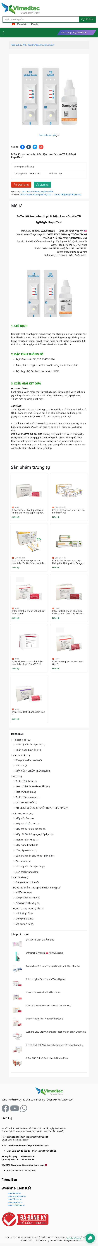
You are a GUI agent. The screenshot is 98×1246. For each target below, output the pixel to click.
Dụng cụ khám (24, 918)
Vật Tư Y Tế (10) (21, 755)
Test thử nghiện (24, 791)
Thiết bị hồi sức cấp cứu (29, 744)
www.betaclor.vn (15, 1202)
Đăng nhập (22, 24)
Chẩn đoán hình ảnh (27, 749)
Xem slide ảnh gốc (49, 135)
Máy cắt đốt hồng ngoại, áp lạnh (33, 834)
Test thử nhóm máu (27, 797)
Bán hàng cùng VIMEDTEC (74, 32)
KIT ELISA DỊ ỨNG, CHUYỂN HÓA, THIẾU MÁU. (41, 807)
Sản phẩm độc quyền (27, 759)
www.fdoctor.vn (15, 1199)
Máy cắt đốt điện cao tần (29, 828)
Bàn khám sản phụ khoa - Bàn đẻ (34, 855)
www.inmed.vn (14, 1193)
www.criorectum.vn (16, 1205)
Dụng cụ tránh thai (26, 881)
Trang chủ (16, 44)
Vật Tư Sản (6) (20, 877)
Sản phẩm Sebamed (27, 897)
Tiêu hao (20, 765)
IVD (24, 44)
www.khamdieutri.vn (17, 1196)
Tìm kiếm (87, 19)
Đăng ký (34, 24)
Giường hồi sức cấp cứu (29, 866)
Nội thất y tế (22, 913)
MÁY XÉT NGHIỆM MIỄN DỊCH (32, 770)
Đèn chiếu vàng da (26, 871)
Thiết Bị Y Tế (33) (22, 739)
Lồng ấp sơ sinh (25, 850)
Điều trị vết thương (26, 903)
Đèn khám (22, 861)
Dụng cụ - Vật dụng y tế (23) (28, 908)
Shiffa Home (22, 892)
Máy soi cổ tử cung (26, 823)
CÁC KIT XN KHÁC (25, 802)
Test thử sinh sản (25, 781)
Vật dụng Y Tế (23, 923)
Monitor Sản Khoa (26, 839)
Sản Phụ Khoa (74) (23, 813)
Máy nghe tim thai (26, 844)
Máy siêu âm (23, 818)
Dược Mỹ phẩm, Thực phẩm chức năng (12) (36, 887)
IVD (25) (17, 776)
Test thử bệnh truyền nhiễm (31, 786)
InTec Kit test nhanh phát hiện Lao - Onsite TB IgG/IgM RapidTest (50, 194)
